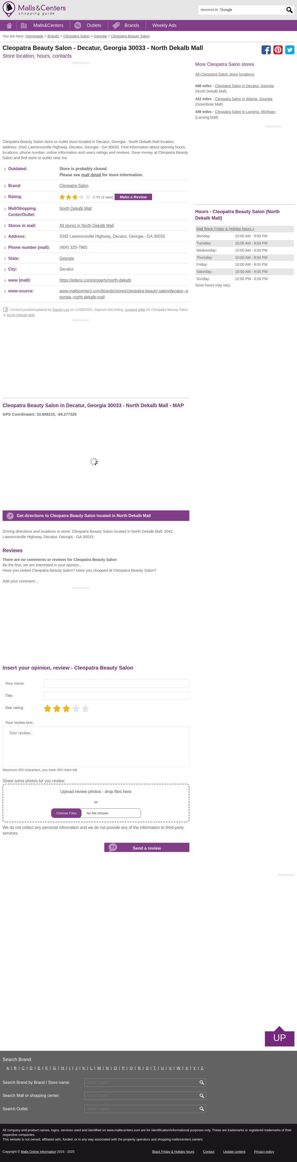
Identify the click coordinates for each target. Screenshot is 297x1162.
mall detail (91, 175)
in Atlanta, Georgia (243, 99)
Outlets (94, 25)
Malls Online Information (38, 1152)
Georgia (66, 258)
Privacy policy (264, 1152)
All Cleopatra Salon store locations (224, 74)
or (96, 803)
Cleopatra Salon (73, 185)
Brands (132, 25)
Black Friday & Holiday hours (173, 1152)
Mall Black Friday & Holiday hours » (225, 229)
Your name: (15, 683)
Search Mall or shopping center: (31, 1095)
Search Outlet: (16, 1109)
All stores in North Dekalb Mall (86, 225)
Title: (9, 695)
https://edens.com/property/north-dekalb (95, 280)
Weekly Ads (164, 25)
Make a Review (133, 197)
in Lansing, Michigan (245, 112)
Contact (208, 1152)
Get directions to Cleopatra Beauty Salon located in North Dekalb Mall (84, 515)
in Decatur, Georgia (244, 86)
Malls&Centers (48, 25)
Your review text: (19, 722)
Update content (234, 1152)
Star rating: (14, 707)
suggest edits (135, 310)
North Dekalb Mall (75, 208)
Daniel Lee (61, 310)
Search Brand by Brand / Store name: (36, 1082)
